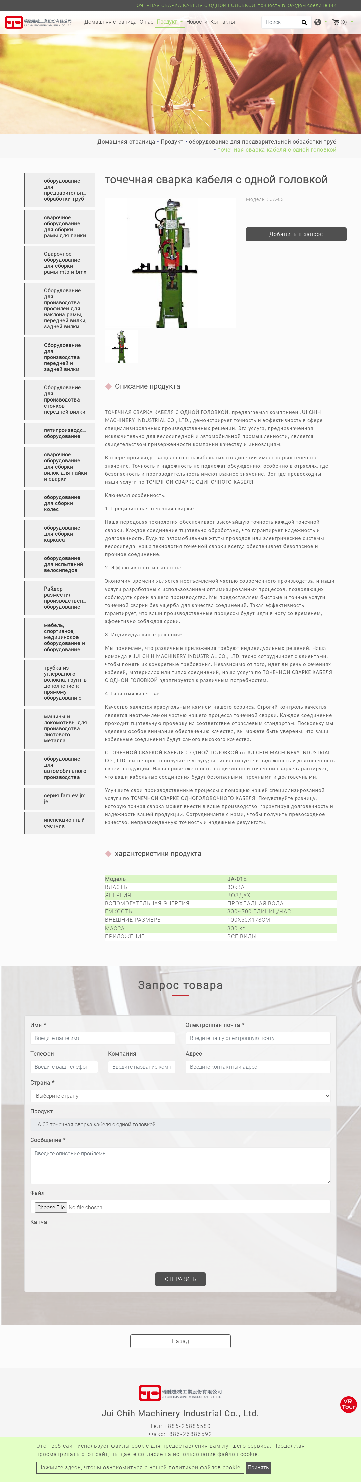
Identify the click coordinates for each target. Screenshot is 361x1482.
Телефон (42, 1054)
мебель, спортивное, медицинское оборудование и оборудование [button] (64, 637)
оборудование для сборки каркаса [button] (62, 534)
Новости (196, 22)
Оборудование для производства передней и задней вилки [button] (62, 357)
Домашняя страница (111, 21)
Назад (180, 1341)
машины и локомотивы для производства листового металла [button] (65, 729)
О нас (146, 22)
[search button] (303, 25)
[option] (170, 263)
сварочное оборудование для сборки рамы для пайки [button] (65, 226)
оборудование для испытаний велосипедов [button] (63, 564)
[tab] (59, 190)
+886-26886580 (187, 1426)
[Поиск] (286, 22)
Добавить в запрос (296, 234)
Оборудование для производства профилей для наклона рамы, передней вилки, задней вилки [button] (65, 309)
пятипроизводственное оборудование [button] (69, 433)
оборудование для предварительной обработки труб (263, 142)
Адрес (194, 1054)
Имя (38, 1025)
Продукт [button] (167, 22)
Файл (37, 1193)
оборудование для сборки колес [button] (62, 503)
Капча (38, 1222)
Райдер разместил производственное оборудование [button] (68, 598)
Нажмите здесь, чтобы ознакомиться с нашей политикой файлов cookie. (140, 1467)
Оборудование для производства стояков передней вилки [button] (64, 400)
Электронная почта (215, 1025)
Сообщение (48, 1140)
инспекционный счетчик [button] (64, 823)
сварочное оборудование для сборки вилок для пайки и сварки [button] (65, 467)
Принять (258, 1467)
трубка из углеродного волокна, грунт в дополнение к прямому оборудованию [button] (65, 683)
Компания (122, 1054)
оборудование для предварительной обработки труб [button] (66, 190)
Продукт (172, 142)
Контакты (222, 22)
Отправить (180, 1279)
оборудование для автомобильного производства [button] (65, 768)
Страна (42, 1082)
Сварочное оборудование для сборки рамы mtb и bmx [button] (65, 263)
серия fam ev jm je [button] (65, 799)
